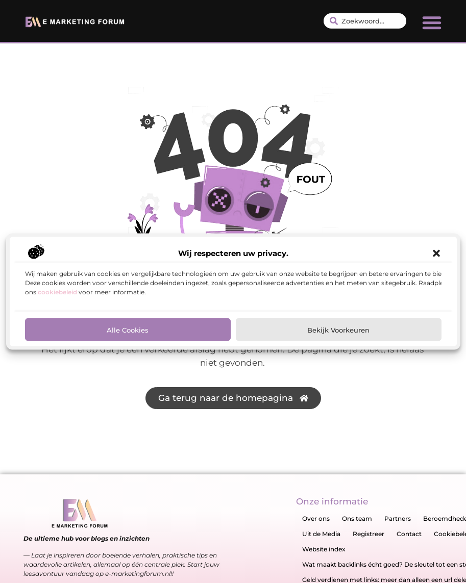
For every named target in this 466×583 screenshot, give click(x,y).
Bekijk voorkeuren (338, 329)
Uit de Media (321, 534)
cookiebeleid (57, 292)
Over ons (316, 518)
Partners (397, 518)
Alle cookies (128, 329)
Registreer (368, 534)
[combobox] (365, 21)
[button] (436, 253)
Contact (409, 534)
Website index (324, 549)
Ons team (357, 518)
